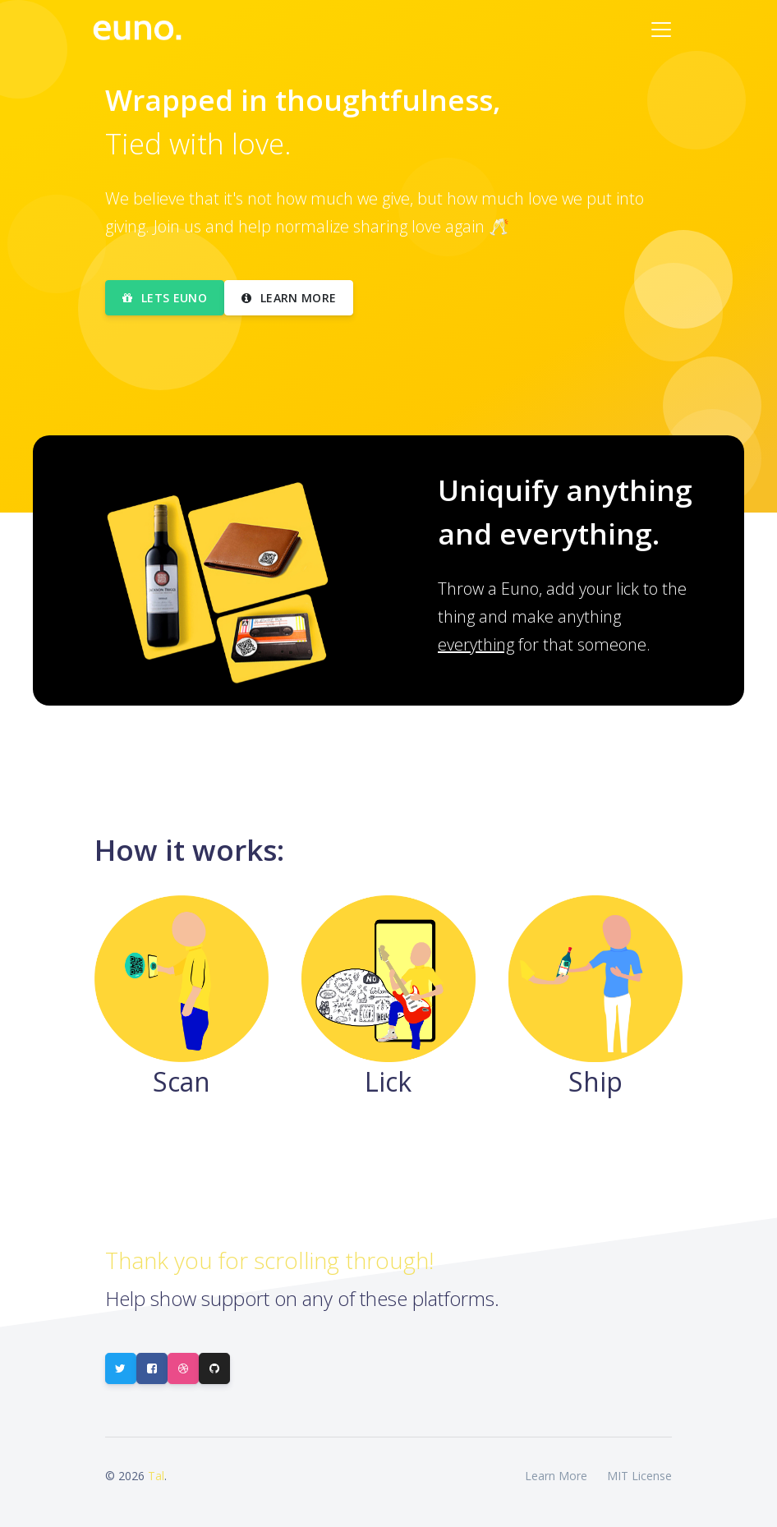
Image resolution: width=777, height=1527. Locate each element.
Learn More (556, 1475)
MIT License (639, 1475)
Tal (156, 1475)
